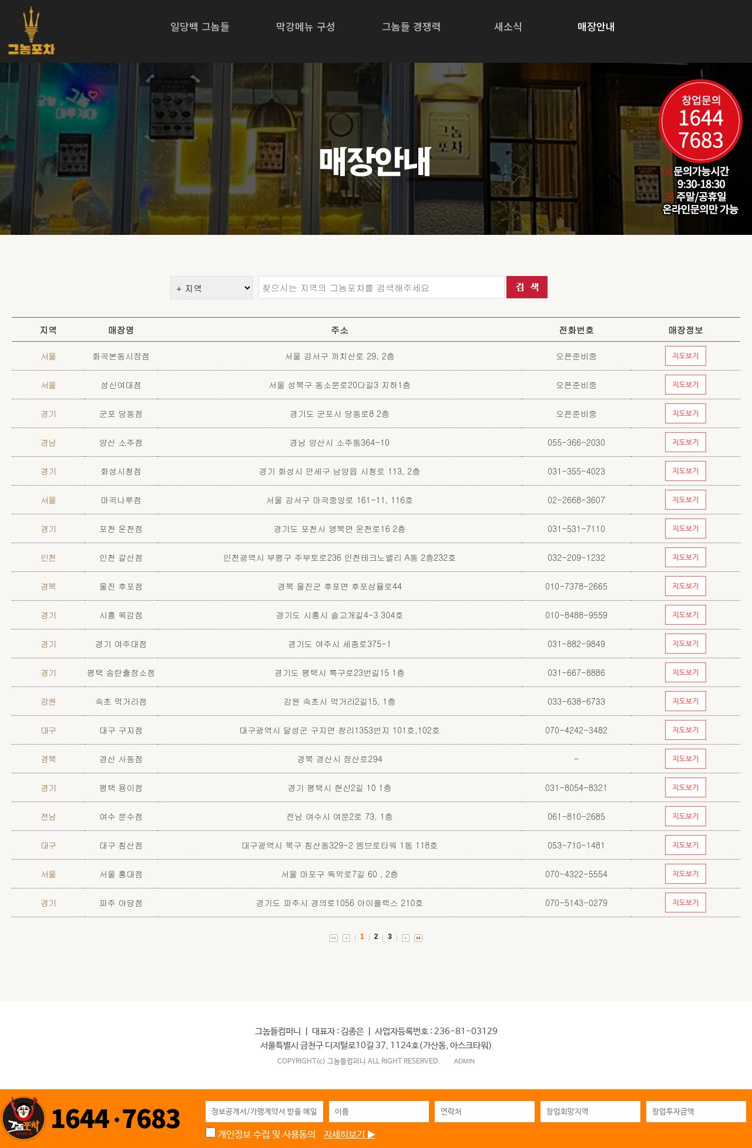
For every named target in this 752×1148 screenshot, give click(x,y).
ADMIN (464, 1061)
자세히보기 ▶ (349, 1134)
